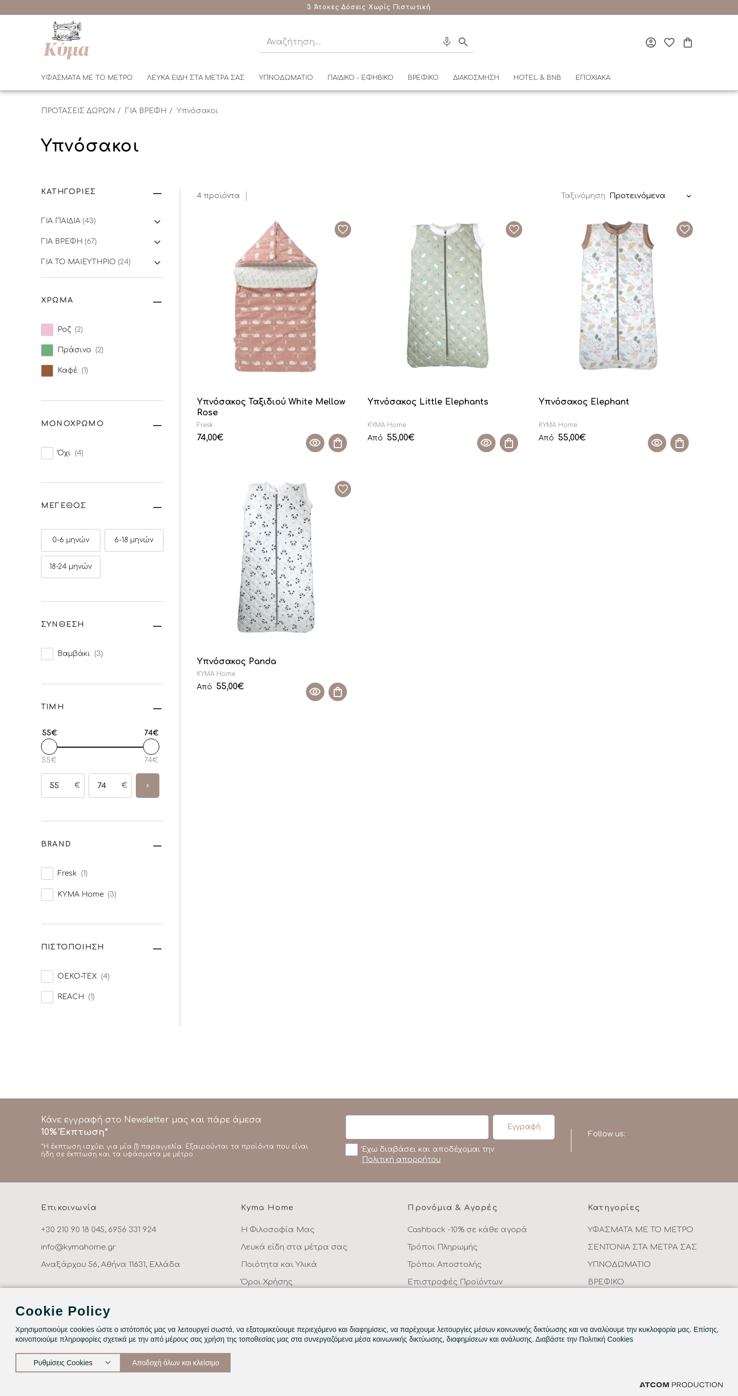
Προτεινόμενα (637, 196)
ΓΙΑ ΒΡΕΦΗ (146, 111)
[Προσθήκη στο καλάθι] (338, 443)
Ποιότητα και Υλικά (279, 1264)
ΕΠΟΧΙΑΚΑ (593, 77)
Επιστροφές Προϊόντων (455, 1282)
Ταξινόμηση (583, 196)
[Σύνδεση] (651, 42)
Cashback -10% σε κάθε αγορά (467, 1229)
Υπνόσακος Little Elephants (427, 402)
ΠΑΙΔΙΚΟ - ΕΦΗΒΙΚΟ (360, 77)
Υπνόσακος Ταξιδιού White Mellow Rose (271, 407)
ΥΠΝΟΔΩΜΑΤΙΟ (286, 77)
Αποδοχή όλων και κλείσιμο (187, 1360)
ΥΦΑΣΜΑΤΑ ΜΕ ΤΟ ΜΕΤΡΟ (87, 77)
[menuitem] (87, 80)
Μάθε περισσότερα (433, 7)
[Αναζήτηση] (339, 42)
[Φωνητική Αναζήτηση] (447, 42)
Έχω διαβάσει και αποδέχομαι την (419, 1154)
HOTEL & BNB (537, 77)
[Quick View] (315, 443)
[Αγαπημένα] (669, 42)
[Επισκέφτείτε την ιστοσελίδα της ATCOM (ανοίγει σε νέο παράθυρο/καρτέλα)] (681, 1384)
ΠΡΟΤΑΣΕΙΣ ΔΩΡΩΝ (78, 111)
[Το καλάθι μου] (688, 42)
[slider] (49, 746)
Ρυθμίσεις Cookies (63, 1360)
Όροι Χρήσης (267, 1282)
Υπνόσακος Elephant (584, 402)
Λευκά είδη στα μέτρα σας (294, 1247)
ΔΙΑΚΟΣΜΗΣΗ (476, 77)
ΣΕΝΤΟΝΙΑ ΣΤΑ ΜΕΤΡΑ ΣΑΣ (642, 1247)
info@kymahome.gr (78, 1247)
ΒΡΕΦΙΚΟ (423, 77)
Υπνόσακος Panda (236, 661)
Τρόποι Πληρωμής (442, 1247)
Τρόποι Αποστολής (444, 1264)
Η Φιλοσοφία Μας (278, 1229)
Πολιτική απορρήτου (401, 1160)
